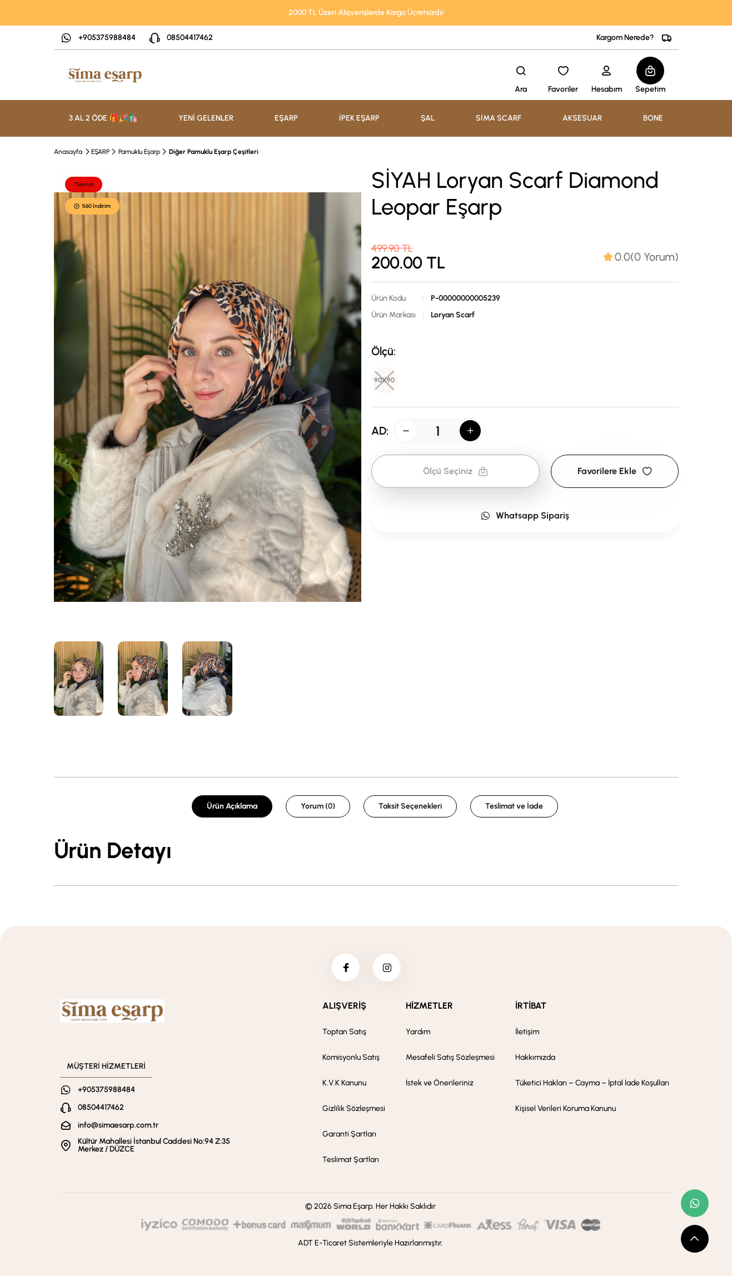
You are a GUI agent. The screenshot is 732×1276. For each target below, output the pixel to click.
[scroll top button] (695, 1239)
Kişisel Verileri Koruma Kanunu (565, 1108)
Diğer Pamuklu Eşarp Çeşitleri (213, 152)
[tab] (641, 256)
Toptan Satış (344, 1031)
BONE (653, 118)
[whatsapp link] (695, 1203)
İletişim (527, 1031)
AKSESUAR (582, 118)
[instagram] (387, 967)
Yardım (418, 1031)
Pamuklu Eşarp (139, 152)
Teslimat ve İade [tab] (514, 806)
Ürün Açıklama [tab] (232, 806)
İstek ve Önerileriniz (440, 1083)
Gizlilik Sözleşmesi (353, 1108)
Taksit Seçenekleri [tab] (410, 806)
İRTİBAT (530, 1005)
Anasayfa (68, 152)
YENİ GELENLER (205, 118)
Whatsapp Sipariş (524, 515)
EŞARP (100, 152)
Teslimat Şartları (350, 1159)
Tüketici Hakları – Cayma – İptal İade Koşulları (592, 1083)
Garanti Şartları (349, 1134)
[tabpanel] (366, 850)
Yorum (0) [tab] (318, 806)
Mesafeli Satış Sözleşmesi (450, 1057)
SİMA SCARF (498, 118)
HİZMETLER (429, 1005)
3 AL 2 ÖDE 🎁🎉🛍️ (103, 118)
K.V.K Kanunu (344, 1083)
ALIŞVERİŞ (344, 1005)
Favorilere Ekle (614, 471)
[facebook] (346, 967)
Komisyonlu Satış (351, 1057)
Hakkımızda (535, 1057)
